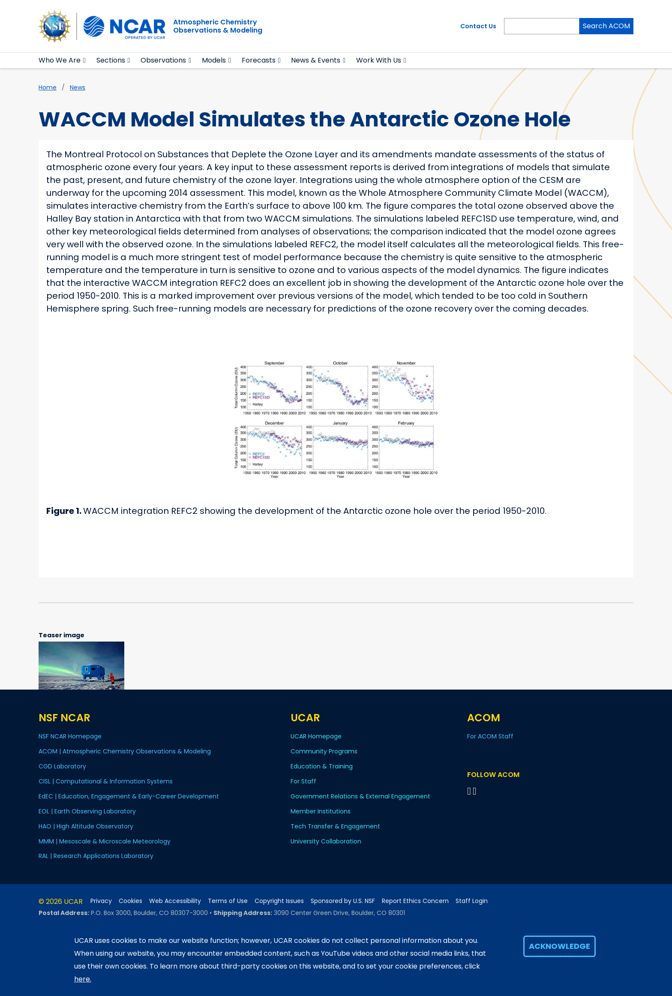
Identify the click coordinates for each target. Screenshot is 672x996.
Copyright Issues (279, 901)
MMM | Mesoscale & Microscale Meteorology (105, 841)
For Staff (303, 781)
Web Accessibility (175, 901)
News (77, 87)
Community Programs (324, 751)
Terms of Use (228, 901)
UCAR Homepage (316, 736)
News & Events (315, 60)
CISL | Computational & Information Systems (106, 781)
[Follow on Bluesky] (469, 791)
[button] (84, 60)
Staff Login (472, 901)
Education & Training (322, 766)
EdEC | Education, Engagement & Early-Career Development (129, 796)
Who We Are (60, 60)
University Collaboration (326, 841)
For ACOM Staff (490, 736)
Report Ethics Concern (415, 901)
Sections (110, 60)
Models (214, 60)
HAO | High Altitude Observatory (86, 826)
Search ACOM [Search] (606, 26)
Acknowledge (559, 946)
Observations (163, 60)
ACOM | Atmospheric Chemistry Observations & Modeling (125, 751)
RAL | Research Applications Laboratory (96, 856)
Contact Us (478, 26)
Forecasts (259, 60)
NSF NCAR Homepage (70, 736)
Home (48, 87)
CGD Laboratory (62, 766)
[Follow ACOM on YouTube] (476, 791)
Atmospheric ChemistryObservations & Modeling (217, 26)
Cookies (130, 901)
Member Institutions (321, 811)
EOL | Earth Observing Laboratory (87, 811)
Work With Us (378, 60)
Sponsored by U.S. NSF (343, 901)
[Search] (541, 26)
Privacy (101, 901)
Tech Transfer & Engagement (335, 826)
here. (82, 979)
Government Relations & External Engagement (360, 796)
